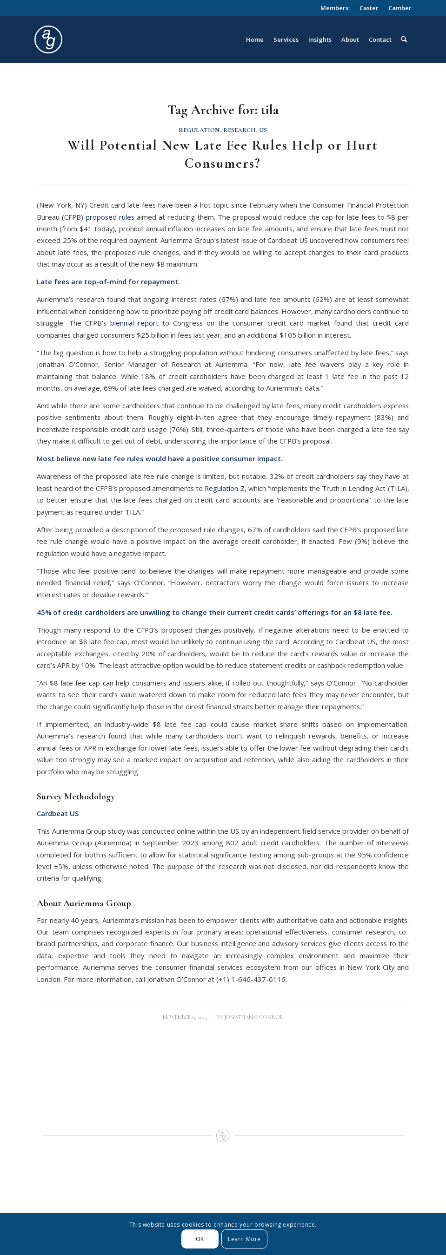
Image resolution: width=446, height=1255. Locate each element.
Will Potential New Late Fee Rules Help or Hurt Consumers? (222, 154)
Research (239, 130)
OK (200, 1239)
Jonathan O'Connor (253, 1017)
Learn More (244, 1239)
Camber (400, 8)
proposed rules (110, 217)
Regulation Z (224, 488)
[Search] (404, 39)
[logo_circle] (100, 39)
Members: (335, 8)
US (263, 130)
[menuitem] (335, 8)
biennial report (134, 322)
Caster (369, 8)
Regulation (199, 130)
